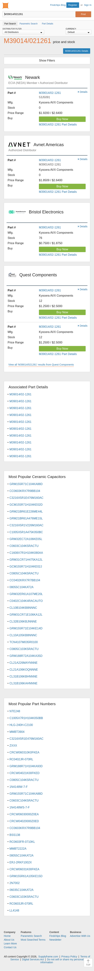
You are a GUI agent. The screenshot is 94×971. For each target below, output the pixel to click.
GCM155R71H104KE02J (25, 566)
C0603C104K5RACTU (24, 545)
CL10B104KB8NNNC (23, 607)
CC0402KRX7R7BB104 (24, 580)
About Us (9, 939)
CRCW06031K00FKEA (24, 869)
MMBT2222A (17, 848)
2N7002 (14, 883)
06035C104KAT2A (21, 889)
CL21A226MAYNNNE (23, 662)
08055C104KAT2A (21, 587)
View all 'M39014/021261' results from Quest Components (41, 364)
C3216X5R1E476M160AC (26, 497)
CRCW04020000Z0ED (24, 821)
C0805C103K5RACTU (24, 649)
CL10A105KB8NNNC (23, 635)
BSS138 (14, 834)
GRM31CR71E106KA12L (25, 614)
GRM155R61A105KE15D (25, 876)
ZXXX (13, 745)
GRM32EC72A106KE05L (25, 539)
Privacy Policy (69, 956)
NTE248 (14, 711)
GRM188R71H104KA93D (26, 766)
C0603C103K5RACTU (24, 896)
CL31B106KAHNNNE (23, 683)
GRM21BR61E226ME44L (26, 511)
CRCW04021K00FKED (24, 773)
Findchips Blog (58, 5)
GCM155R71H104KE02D (26, 504)
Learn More (10, 943)
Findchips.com (6, 6)
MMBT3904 (17, 731)
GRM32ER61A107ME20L (26, 594)
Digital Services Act (33, 959)
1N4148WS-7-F (19, 807)
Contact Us (10, 947)
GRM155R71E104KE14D (25, 628)
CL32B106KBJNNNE (23, 621)
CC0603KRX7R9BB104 (24, 490)
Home (7, 935)
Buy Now (62, 119)
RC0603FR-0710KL (22, 841)
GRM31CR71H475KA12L (26, 559)
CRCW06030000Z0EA (24, 814)
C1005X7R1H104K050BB (26, 718)
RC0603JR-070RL (21, 903)
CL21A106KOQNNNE (23, 669)
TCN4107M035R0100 (23, 642)
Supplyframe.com (48, 956)
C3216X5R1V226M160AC (26, 525)
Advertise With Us (80, 935)
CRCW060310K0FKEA (24, 752)
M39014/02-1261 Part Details (58, 124)
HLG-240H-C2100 (21, 724)
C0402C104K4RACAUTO (26, 600)
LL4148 (14, 910)
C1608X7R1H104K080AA (26, 552)
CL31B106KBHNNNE (23, 676)
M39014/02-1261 (50, 92)
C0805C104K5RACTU (24, 573)
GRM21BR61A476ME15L (26, 518)
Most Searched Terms (33, 939)
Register (72, 5)
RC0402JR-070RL (21, 759)
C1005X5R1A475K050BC (26, 532)
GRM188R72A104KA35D (25, 655)
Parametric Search (31, 935)
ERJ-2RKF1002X (20, 862)
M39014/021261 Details (76, 51)
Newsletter (55, 939)
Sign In (87, 5)
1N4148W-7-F (18, 786)
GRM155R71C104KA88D (26, 484)
